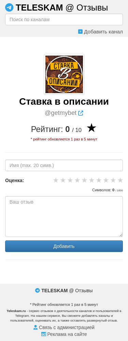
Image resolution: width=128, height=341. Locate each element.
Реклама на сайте (64, 334)
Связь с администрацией (64, 327)
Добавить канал (100, 31)
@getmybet (64, 112)
